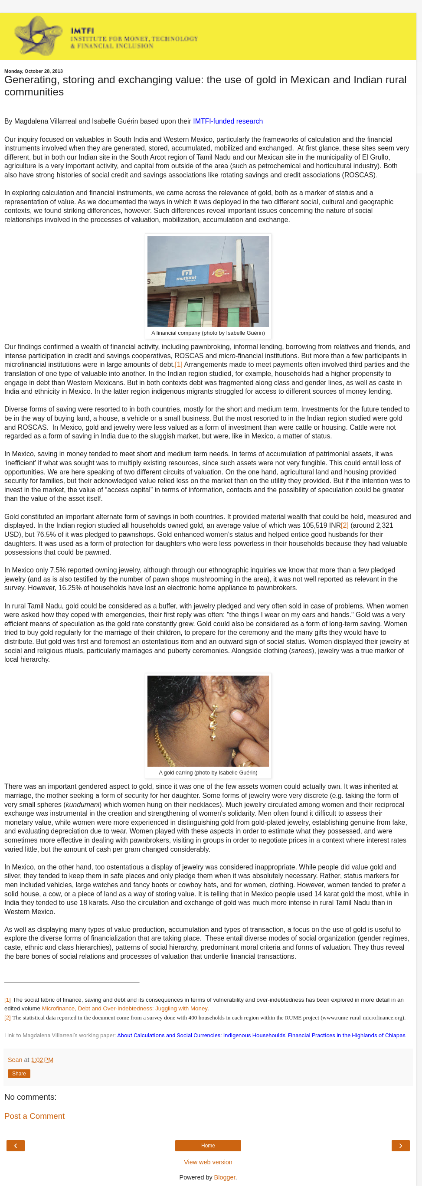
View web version (208, 1162)
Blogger (225, 1177)
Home (208, 1146)
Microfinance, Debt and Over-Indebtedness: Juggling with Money (124, 1008)
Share (19, 1074)
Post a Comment (34, 1116)
